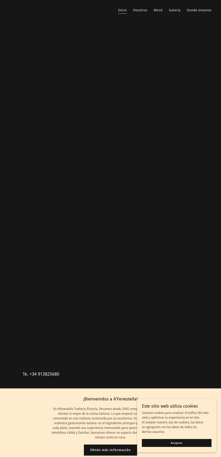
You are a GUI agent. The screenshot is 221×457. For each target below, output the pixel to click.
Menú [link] (158, 10)
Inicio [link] (122, 10)
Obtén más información (110, 450)
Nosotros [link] (140, 10)
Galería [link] (175, 10)
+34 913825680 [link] (44, 374)
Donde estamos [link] (199, 10)
